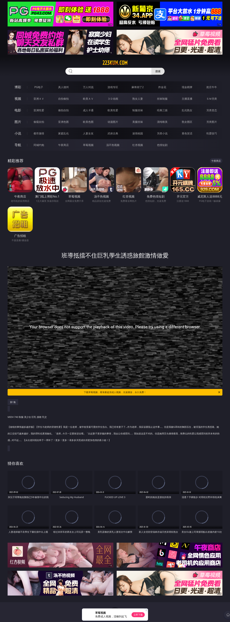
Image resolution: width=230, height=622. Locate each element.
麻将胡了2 (138, 87)
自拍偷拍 (63, 98)
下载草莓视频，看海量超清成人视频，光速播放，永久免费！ (152, 392)
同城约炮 (39, 145)
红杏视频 (137, 145)
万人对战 (88, 87)
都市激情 (39, 133)
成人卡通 (88, 110)
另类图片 (211, 122)
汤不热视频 (112, 145)
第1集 (13, 402)
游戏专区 (113, 87)
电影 (18, 110)
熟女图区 (187, 122)
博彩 (18, 87)
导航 (18, 145)
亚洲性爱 (39, 110)
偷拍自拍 (63, 110)
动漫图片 (113, 122)
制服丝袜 (137, 110)
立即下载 (138, 614)
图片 (18, 122)
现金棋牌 (187, 87)
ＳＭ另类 (211, 98)
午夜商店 (63, 145)
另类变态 (211, 110)
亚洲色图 (63, 122)
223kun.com (115, 63)
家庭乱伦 (63, 133)
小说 (18, 133)
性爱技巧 (211, 133)
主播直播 (187, 98)
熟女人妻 (137, 98)
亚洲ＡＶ (39, 98)
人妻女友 (88, 133)
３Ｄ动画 (113, 98)
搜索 (158, 71)
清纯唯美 (162, 122)
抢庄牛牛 (211, 87)
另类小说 (162, 133)
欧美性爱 (113, 110)
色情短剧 (162, 145)
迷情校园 (137, 133)
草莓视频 (88, 145)
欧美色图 (88, 122)
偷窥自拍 (39, 122)
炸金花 (162, 87)
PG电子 (38, 87)
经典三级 (162, 110)
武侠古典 (113, 133)
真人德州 (63, 87)
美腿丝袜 (137, 122)
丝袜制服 (162, 98)
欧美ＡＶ (88, 98)
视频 (18, 98)
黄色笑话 (187, 133)
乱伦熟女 (187, 110)
